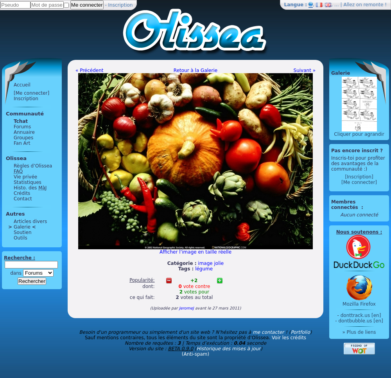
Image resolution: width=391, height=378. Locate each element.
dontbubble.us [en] (360, 321)
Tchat (21, 121)
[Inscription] (359, 177)
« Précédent (89, 70)
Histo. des (30, 188)
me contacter (268, 332)
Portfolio (300, 332)
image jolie (211, 263)
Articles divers (30, 221)
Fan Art (22, 143)
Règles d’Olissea (33, 166)
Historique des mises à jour (229, 348)
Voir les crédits (289, 337)
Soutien (23, 232)
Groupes (23, 137)
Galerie (22, 227)
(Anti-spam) (195, 354)
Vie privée (25, 177)
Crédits (22, 193)
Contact (23, 199)
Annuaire (24, 132)
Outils (20, 238)
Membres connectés (345, 204)
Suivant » (305, 70)
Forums (22, 127)
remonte (374, 4)
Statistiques (27, 182)
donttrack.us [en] (361, 315)
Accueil (22, 85)
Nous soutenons (357, 232)
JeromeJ (186, 308)
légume (204, 269)
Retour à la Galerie (195, 70)
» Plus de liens (359, 332)
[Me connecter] (31, 93)
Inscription (120, 5)
